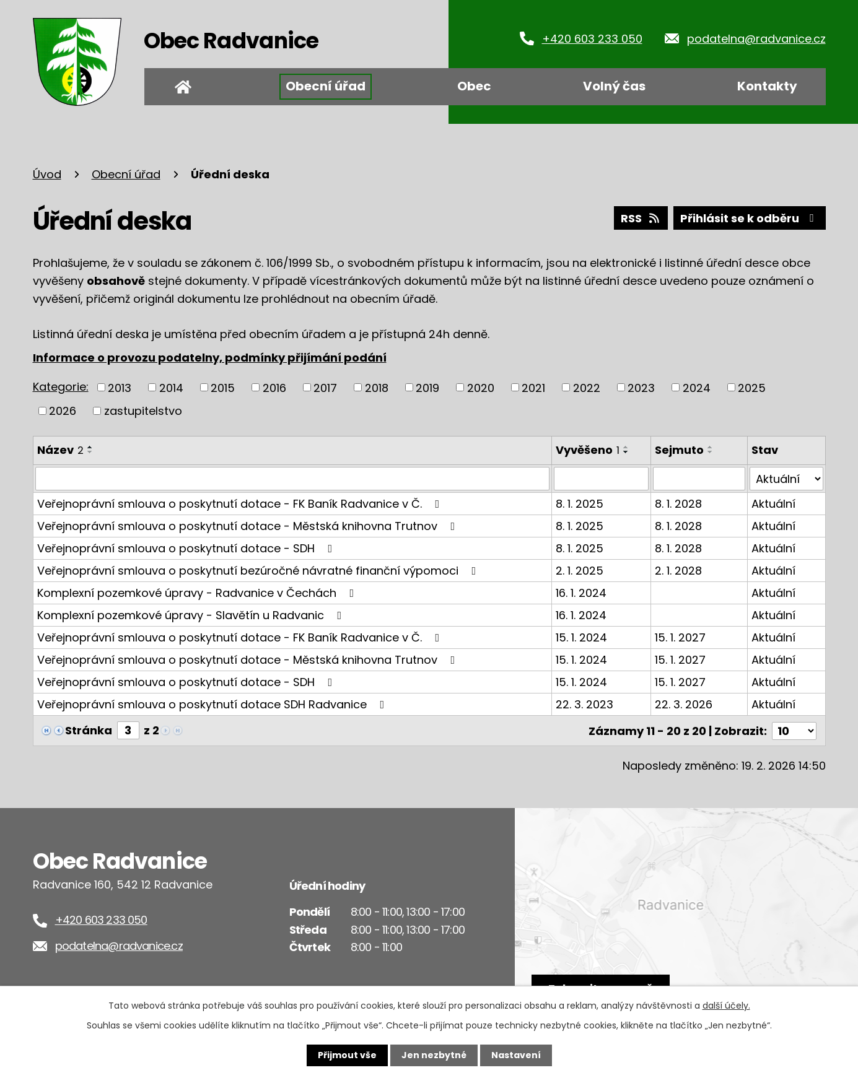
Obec (474, 86)
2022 (586, 387)
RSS (641, 218)
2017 (325, 387)
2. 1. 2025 (579, 570)
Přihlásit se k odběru (749, 218)
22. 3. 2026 (683, 704)
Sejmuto (679, 450)
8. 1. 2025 (579, 503)
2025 (752, 387)
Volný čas (614, 86)
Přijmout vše (347, 1055)
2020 (480, 387)
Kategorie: (61, 386)
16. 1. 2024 (581, 593)
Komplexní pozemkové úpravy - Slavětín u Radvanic (192, 615)
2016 (274, 387)
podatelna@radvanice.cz (756, 38)
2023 (641, 387)
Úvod (183, 87)
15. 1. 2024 (581, 637)
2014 (171, 387)
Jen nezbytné (433, 1055)
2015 (223, 387)
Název (60, 450)
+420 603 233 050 (592, 38)
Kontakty (767, 86)
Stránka (88, 730)
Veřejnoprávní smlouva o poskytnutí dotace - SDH (187, 548)
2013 (119, 387)
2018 (376, 387)
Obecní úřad (326, 86)
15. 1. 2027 (680, 637)
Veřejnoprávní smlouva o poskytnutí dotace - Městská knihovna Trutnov (248, 526)
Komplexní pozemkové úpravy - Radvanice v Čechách (198, 593)
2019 (427, 387)
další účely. (726, 1005)
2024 (697, 387)
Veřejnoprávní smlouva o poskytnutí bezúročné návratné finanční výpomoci (259, 570)
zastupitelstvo (143, 411)
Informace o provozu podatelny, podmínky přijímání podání (210, 357)
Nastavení (516, 1055)
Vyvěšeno (587, 450)
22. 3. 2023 (584, 704)
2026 (62, 411)
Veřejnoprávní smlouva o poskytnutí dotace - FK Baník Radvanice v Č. (241, 503)
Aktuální (773, 503)
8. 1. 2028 (678, 503)
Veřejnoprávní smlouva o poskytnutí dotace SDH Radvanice (213, 704)
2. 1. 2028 (678, 570)
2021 (533, 387)
